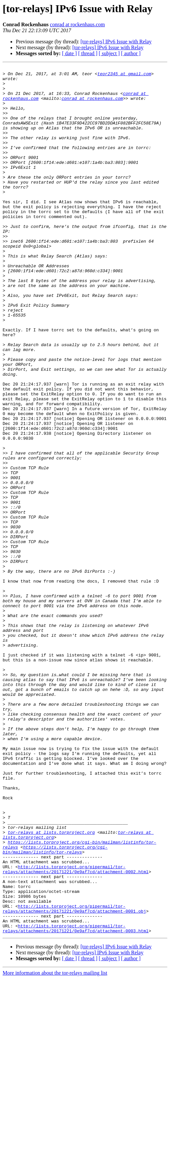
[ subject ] (109, 53)
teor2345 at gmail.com (124, 75)
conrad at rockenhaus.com (77, 24)
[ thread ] (87, 53)
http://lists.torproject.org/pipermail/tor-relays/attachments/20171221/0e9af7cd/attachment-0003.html (76, 1101)
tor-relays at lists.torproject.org (51, 986)
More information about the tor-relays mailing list (55, 1146)
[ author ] (131, 53)
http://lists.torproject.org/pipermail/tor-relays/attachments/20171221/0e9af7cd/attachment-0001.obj (74, 1077)
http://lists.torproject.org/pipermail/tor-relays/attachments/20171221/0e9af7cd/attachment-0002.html (76, 1030)
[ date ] (69, 53)
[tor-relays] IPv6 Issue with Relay (116, 41)
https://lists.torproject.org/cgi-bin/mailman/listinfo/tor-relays (55, 1006)
